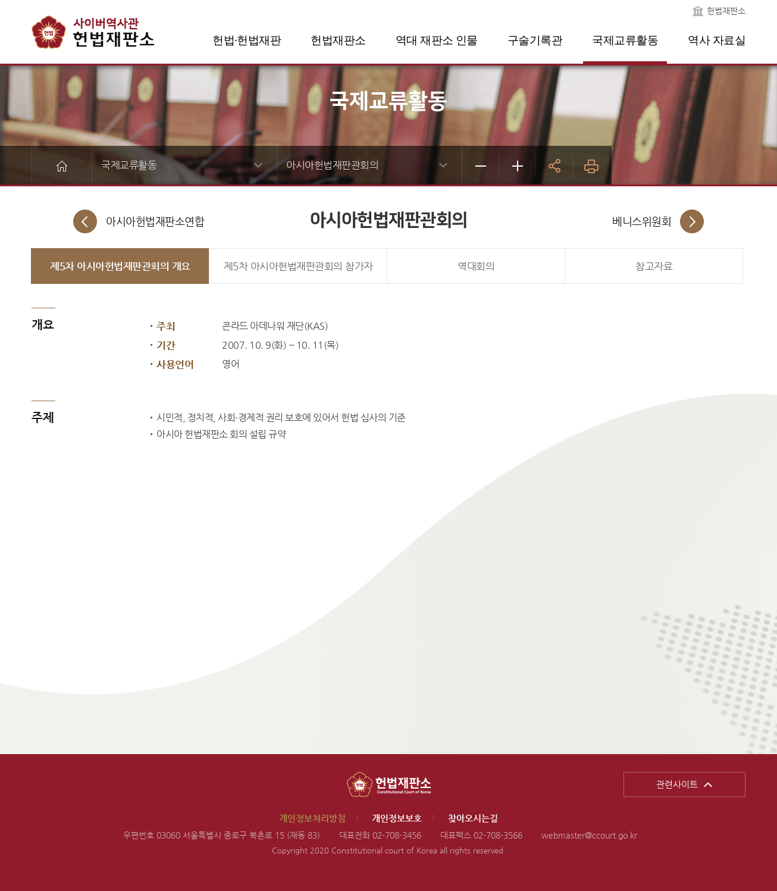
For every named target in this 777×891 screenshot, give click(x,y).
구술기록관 (535, 40)
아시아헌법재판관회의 (332, 165)
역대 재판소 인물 (437, 40)
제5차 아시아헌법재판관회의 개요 (120, 266)
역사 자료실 (716, 40)
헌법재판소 (726, 10)
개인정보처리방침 (312, 818)
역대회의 (476, 266)
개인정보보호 (397, 818)
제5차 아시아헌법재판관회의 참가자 (298, 266)
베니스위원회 (641, 221)
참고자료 (653, 266)
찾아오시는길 (473, 818)
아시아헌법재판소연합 (155, 221)
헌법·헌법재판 (246, 40)
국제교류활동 (625, 40)
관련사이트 (677, 784)
